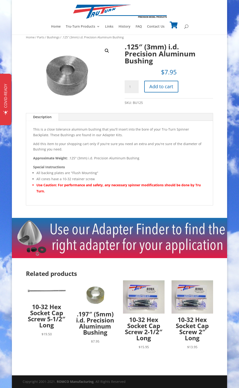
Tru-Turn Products (80, 27)
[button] (107, 51)
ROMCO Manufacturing (75, 381)
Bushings (53, 37)
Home (56, 27)
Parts (40, 37)
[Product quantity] (132, 86)
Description (42, 117)
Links (109, 27)
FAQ (139, 27)
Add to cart (161, 86)
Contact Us (156, 27)
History (124, 27)
